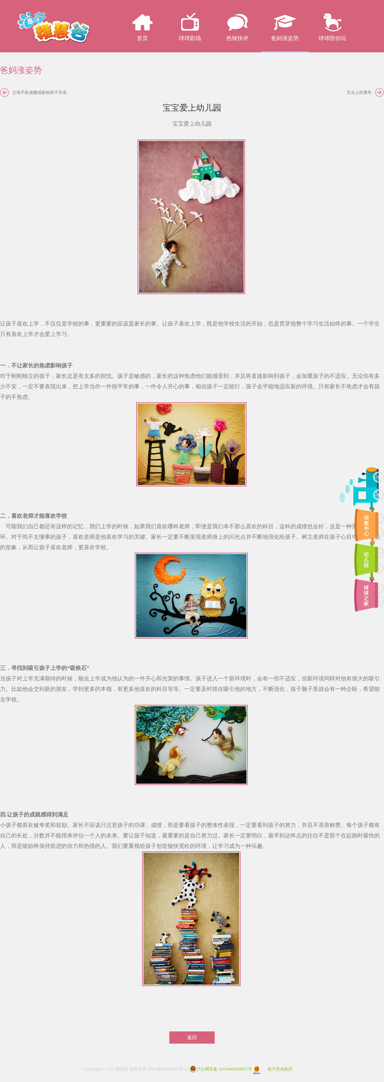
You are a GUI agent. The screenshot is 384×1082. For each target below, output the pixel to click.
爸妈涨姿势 (285, 38)
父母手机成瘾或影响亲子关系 (39, 92)
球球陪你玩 (332, 38)
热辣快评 (237, 38)
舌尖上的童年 (359, 92)
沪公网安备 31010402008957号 (221, 1069)
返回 (192, 1037)
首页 (142, 38)
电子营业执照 (273, 1069)
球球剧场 (190, 38)
